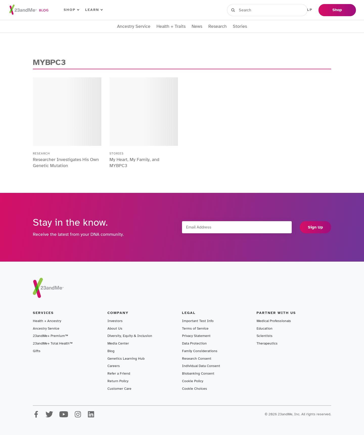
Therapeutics (267, 343)
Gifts (36, 351)
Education (264, 328)
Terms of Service (195, 328)
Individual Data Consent (201, 366)
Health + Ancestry (47, 321)
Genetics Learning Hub (126, 358)
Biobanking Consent (198, 373)
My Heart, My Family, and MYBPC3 (134, 162)
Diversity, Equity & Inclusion (129, 336)
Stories (240, 26)
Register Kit (280, 10)
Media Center (118, 343)
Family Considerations (199, 351)
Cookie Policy (192, 381)
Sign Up (315, 227)
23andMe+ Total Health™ (53, 343)
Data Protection (194, 343)
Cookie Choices (194, 388)
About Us (114, 328)
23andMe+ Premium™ (50, 336)
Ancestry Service (133, 26)
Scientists (264, 336)
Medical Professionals (274, 321)
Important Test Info (198, 321)
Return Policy (117, 381)
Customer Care (119, 388)
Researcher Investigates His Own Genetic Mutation (66, 162)
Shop (71, 10)
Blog (111, 351)
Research (217, 26)
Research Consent (196, 358)
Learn (94, 10)
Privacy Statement (196, 336)
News (197, 26)
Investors (115, 321)
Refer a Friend (118, 373)
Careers (113, 366)
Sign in (250, 10)
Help (307, 10)
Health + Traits (171, 26)
